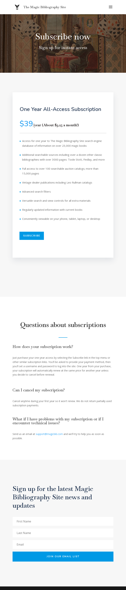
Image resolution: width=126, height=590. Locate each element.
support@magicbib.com (49, 434)
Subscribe (31, 235)
